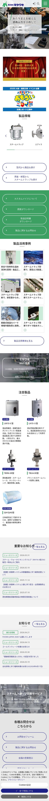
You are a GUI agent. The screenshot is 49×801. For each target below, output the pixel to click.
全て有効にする (26, 791)
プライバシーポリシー (16, 780)
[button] (22, 46)
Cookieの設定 (25, 785)
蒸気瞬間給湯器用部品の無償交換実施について (20, 597)
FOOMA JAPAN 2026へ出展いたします (17, 637)
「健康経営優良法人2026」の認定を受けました (20, 656)
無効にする (26, 797)
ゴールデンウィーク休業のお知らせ (16, 647)
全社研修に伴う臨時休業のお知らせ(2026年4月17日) (22, 666)
